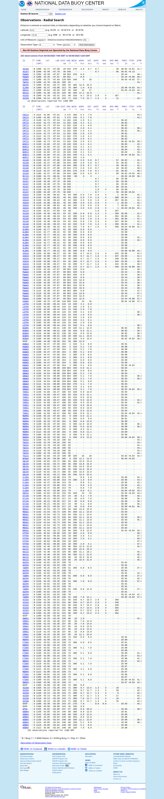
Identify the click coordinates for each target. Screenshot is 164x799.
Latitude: (24, 30)
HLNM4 (26, 229)
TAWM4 (26, 568)
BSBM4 (26, 328)
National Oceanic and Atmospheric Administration (63, 789)
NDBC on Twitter (77, 749)
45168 (26, 213)
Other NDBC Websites (123, 754)
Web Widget (24, 770)
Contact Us (117, 779)
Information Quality (101, 789)
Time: (59, 44)
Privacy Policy (125, 787)
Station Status (57, 770)
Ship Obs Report (26, 763)
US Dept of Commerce (53, 787)
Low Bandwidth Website (122, 756)
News (104, 9)
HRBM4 (26, 711)
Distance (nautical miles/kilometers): (65, 39)
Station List (60, 13)
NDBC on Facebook (31, 749)
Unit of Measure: (28, 39)
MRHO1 (26, 509)
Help (95, 790)
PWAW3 (26, 74)
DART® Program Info (60, 759)
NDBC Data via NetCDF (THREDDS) (125, 759)
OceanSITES (117, 766)
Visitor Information (120, 776)
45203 (26, 95)
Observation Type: (29, 44)
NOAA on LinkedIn (55, 749)
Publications (56, 772)
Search (121, 9)
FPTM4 (26, 533)
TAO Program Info (58, 756)
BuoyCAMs (24, 766)
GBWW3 (26, 368)
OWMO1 (26, 618)
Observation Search (27, 759)
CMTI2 (26, 120)
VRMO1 (26, 621)
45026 (26, 194)
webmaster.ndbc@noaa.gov (55, 797)
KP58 (25, 709)
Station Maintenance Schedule (63, 768)
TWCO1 (26, 82)
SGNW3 (26, 79)
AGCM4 (26, 562)
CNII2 (26, 115)
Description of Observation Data (35, 742)
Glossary (97, 792)
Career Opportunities (128, 792)
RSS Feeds (24, 768)
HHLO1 (26, 93)
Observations (41, 9)
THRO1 (26, 392)
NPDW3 (26, 458)
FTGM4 (26, 637)
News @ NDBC (90, 763)
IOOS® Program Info (59, 761)
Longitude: (25, 34)
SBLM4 (26, 85)
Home (23, 9)
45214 (26, 210)
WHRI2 (26, 157)
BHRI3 (26, 144)
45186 (26, 69)
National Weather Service (54, 790)
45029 (26, 253)
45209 (26, 98)
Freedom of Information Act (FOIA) (133, 789)
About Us (117, 772)
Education (86, 9)
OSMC (115, 768)
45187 (26, 71)
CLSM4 (26, 87)
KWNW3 (26, 344)
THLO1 (26, 456)
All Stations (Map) (26, 756)
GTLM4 (26, 496)
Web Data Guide (58, 766)
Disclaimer (97, 787)
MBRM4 (26, 639)
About (138, 9)
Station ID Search (29, 13)
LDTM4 (26, 304)
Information (65, 9)
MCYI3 (26, 176)
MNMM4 (26, 416)
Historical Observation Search (30, 761)
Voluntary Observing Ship (61, 763)
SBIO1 (26, 90)
